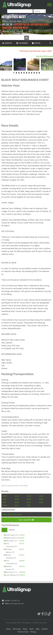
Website (7, 43)
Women (12, 530)
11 (39, 72)
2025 (4, 496)
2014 (41, 502)
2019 (29, 499)
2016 (17, 502)
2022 (41, 496)
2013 (4, 505)
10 (36, 72)
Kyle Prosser (10, 572)
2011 (29, 505)
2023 (29, 496)
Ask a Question (26, 519)
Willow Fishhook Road (12, 21)
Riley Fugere (10, 541)
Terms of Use (23, 632)
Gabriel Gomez (11, 538)
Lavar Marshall (11, 575)
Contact (44, 629)
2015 (29, 502)
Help (37, 629)
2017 (4, 502)
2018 (41, 499)
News (25, 629)
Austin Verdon (10, 535)
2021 (4, 499)
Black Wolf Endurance (11, 514)
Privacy (33, 632)
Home (8, 629)
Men (4, 530)
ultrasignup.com (17, 603)
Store (31, 629)
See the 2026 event (44, 56)
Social (36, 43)
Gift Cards (17, 629)
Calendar (22, 43)
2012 (17, 505)
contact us (15, 600)
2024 (17, 496)
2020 (17, 499)
